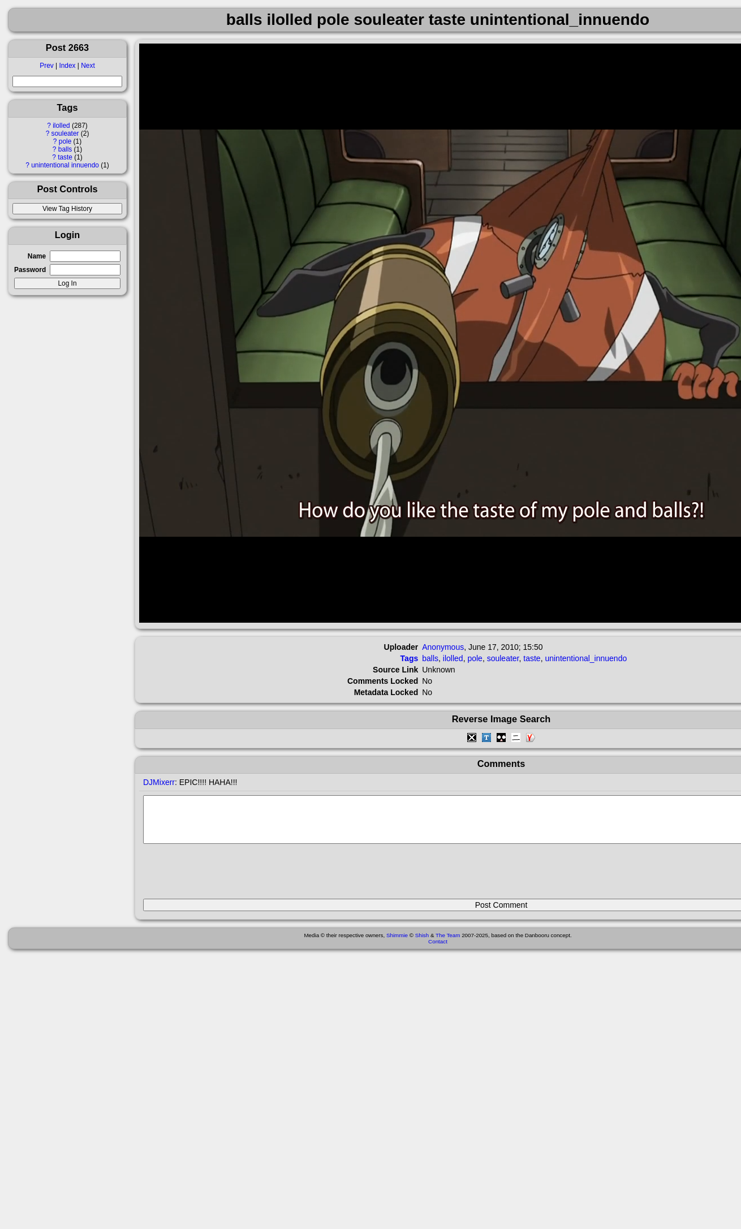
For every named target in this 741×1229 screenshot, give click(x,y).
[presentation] (229, 876)
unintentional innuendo (65, 165)
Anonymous (443, 647)
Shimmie (397, 944)
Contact (437, 950)
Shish (422, 944)
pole (65, 141)
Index (67, 66)
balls (65, 149)
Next (87, 66)
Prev (46, 66)
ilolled (61, 126)
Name (37, 256)
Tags (409, 658)
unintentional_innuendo (586, 658)
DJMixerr (159, 782)
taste (65, 157)
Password (30, 270)
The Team (448, 944)
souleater (65, 133)
